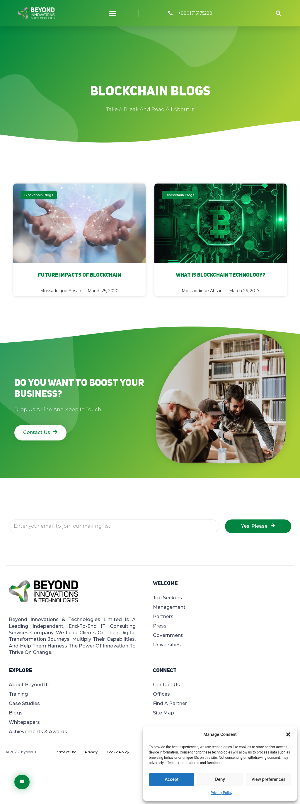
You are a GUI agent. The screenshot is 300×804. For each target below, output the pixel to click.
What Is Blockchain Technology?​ (220, 275)
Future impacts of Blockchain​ (79, 275)
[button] (288, 734)
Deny (220, 779)
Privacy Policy (221, 793)
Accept (171, 779)
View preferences (268, 779)
